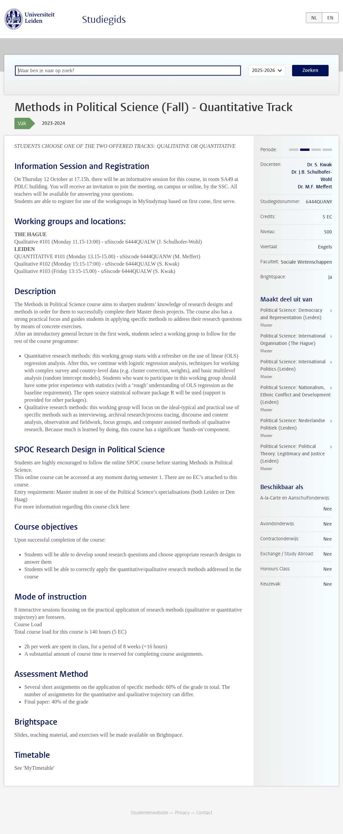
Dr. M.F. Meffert (315, 187)
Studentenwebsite (149, 813)
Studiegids (104, 19)
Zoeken (310, 70)
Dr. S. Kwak (319, 165)
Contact (204, 813)
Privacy (182, 813)
